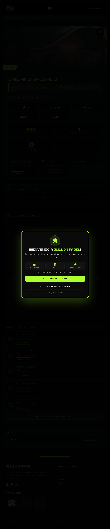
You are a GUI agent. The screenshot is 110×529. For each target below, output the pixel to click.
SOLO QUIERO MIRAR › (55, 293)
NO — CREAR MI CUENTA (55, 286)
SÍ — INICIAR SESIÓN (55, 279)
